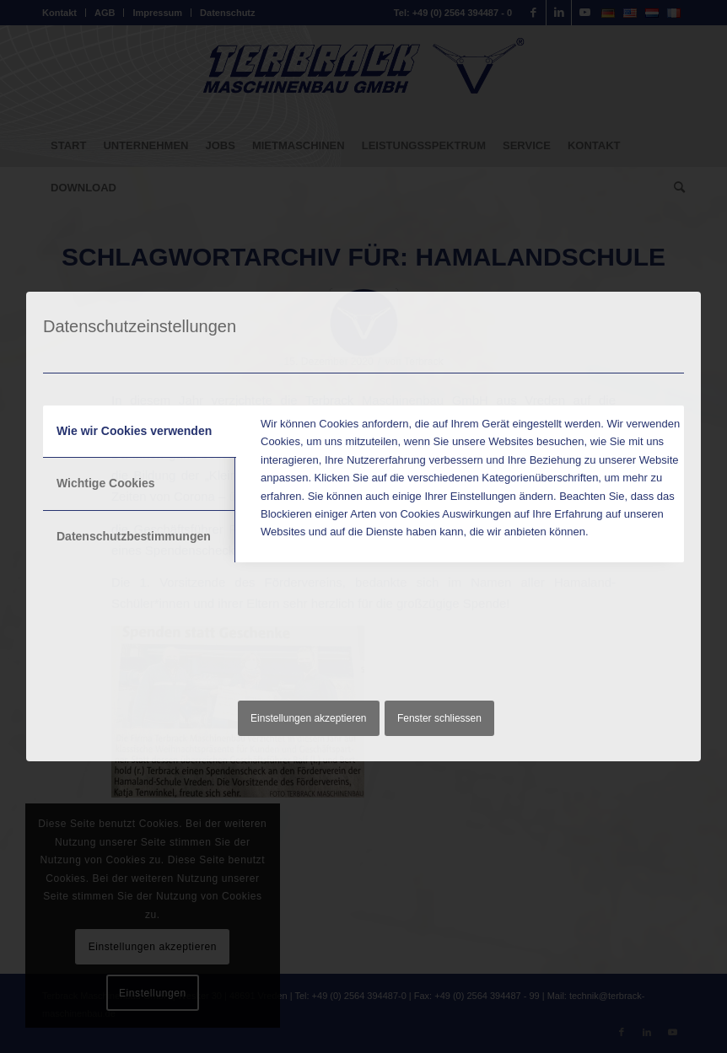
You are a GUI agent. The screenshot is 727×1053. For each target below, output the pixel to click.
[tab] (139, 432)
